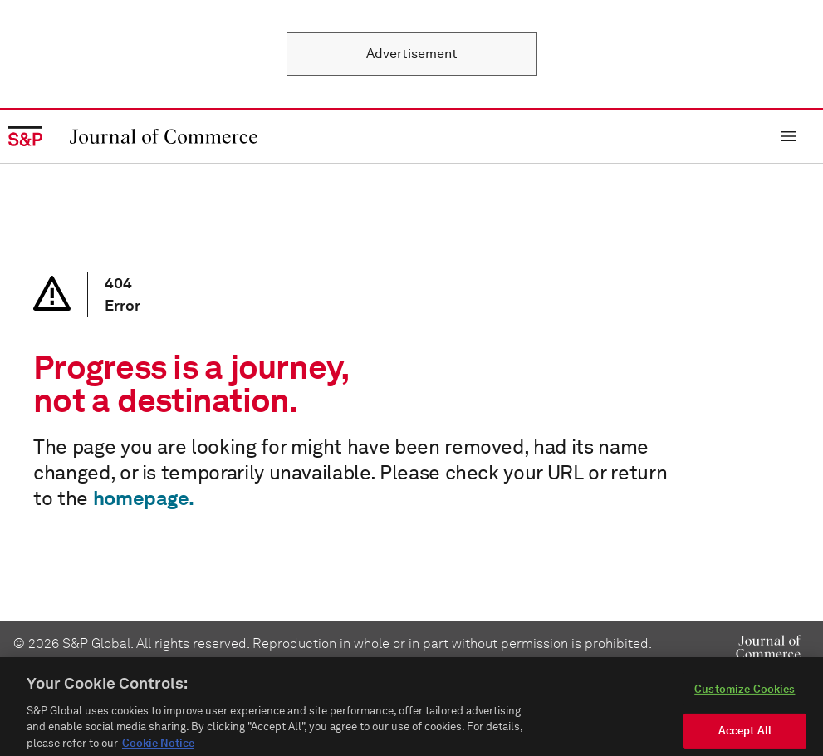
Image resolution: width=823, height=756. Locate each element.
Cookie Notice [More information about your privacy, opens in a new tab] (158, 749)
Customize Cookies (744, 695)
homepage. (143, 498)
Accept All (745, 736)
